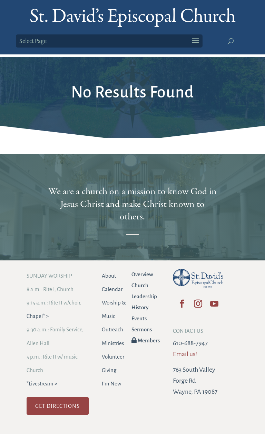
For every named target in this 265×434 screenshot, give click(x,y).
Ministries (113, 343)
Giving (109, 370)
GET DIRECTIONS (57, 406)
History (139, 307)
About (109, 276)
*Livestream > (42, 383)
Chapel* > (38, 316)
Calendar (112, 289)
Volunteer (113, 357)
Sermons (141, 329)
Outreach (112, 329)
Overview (142, 274)
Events (139, 318)
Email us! (185, 354)
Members (145, 340)
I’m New (111, 383)
